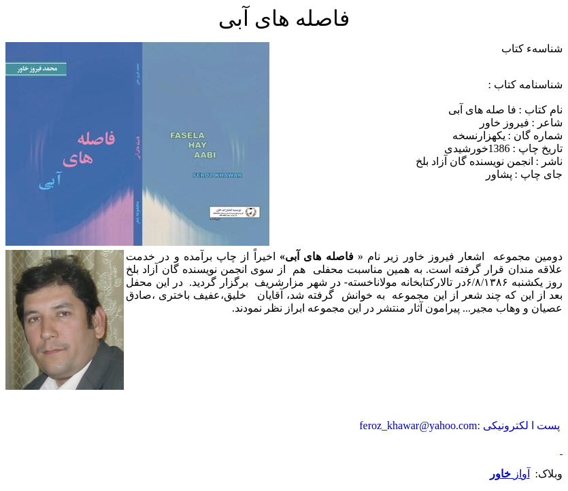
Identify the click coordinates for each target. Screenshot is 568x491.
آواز (510, 473)
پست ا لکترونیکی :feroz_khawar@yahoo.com (459, 425)
